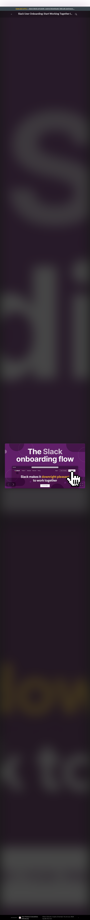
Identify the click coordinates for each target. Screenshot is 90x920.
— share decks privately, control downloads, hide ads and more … (45, 9)
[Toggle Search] (76, 14)
